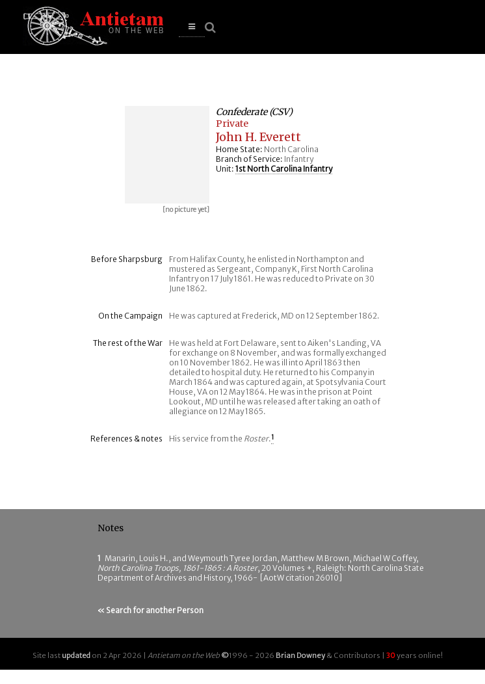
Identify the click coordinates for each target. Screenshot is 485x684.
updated (76, 655)
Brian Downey (300, 655)
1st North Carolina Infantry (283, 169)
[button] (192, 27)
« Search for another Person (150, 610)
